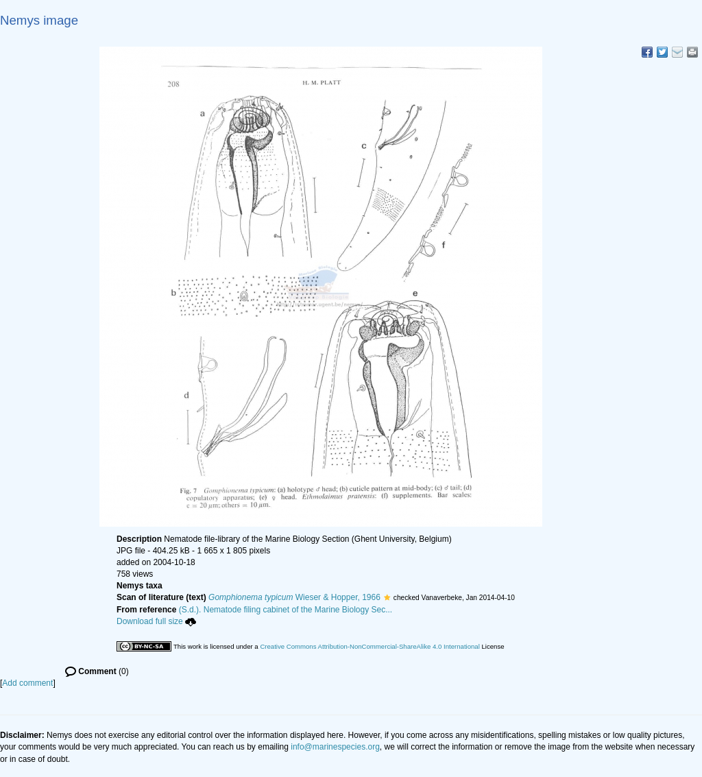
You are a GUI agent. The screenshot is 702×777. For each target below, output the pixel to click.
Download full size (156, 621)
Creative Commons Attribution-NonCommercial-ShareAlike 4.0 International (369, 646)
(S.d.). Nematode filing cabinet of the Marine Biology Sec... (286, 609)
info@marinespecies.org (335, 747)
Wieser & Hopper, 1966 (294, 597)
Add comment (27, 683)
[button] (387, 597)
